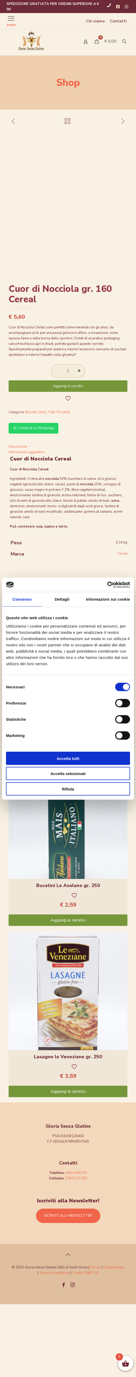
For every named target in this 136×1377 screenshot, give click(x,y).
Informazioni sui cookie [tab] (108, 599)
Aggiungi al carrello (68, 459)
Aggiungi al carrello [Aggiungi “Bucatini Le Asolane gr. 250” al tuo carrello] (68, 993)
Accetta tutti (68, 758)
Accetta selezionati (67, 773)
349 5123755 (76, 1251)
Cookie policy (113, 1340)
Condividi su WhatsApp (33, 501)
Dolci (42, 485)
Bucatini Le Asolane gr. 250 (68, 958)
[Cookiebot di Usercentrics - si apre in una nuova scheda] (107, 584)
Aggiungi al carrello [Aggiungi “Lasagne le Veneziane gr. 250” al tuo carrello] (68, 1164)
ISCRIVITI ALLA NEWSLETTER (68, 1288)
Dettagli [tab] (62, 599)
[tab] (68, 519)
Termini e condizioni (54, 1345)
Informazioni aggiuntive (26, 525)
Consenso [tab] (22, 599)
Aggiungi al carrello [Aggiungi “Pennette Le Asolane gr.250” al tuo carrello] (68, 822)
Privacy (95, 1340)
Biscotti (31, 485)
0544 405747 (76, 1245)
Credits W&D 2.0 (85, 1345)
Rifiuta (68, 789)
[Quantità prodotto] (68, 444)
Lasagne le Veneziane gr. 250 (68, 1129)
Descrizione (18, 519)
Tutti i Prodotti (59, 485)
